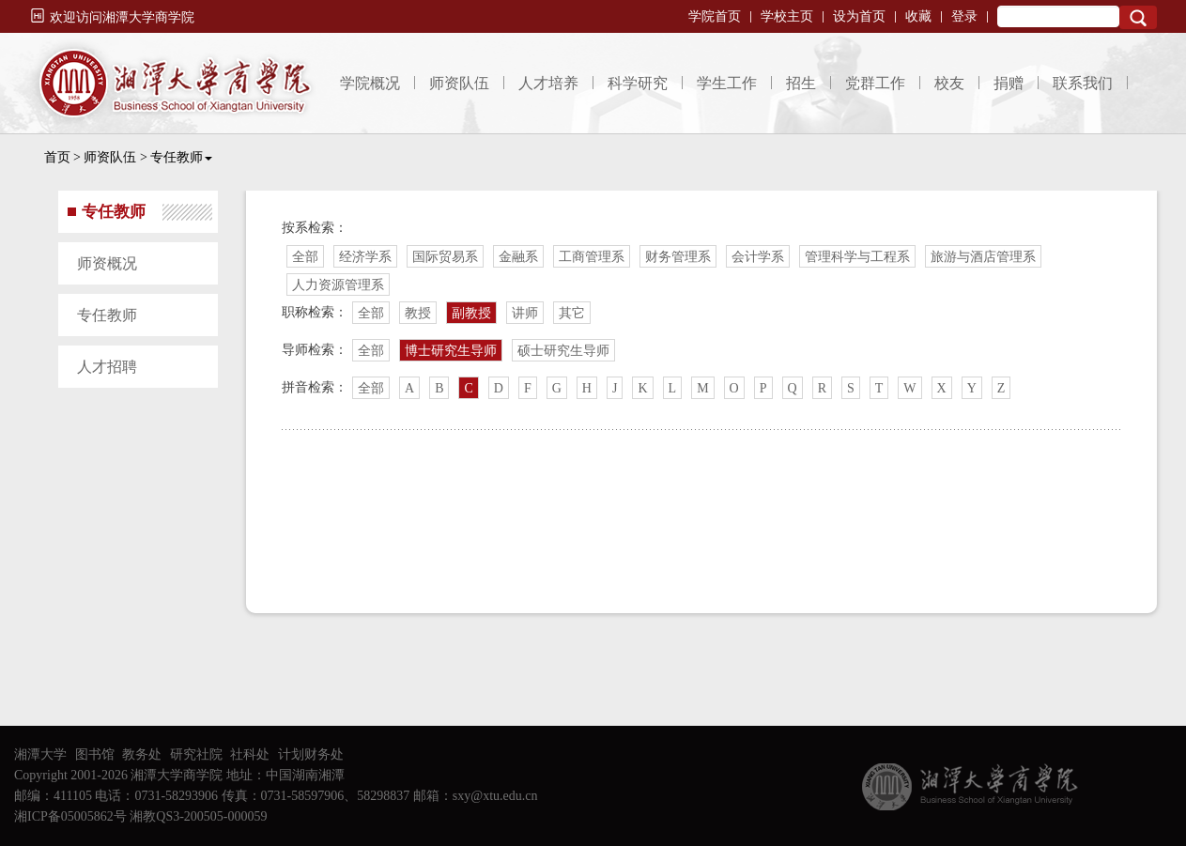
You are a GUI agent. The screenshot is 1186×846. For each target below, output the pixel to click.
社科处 (250, 754)
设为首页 (859, 16)
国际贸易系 (445, 257)
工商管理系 (591, 257)
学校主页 (787, 16)
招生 (801, 83)
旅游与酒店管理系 (983, 257)
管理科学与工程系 (857, 257)
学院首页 (714, 16)
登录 (964, 16)
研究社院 (196, 754)
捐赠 (1008, 83)
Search (1138, 17)
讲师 (525, 313)
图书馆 (95, 754)
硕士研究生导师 (563, 351)
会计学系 (758, 257)
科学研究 (638, 83)
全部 (305, 257)
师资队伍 (459, 83)
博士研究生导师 (451, 351)
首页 (57, 157)
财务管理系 (678, 257)
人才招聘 (107, 367)
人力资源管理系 (338, 285)
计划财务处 (311, 754)
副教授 (471, 313)
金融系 (518, 257)
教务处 (142, 754)
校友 (949, 83)
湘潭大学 (40, 754)
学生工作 (727, 83)
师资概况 (107, 263)
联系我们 (1083, 83)
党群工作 (875, 83)
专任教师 (181, 157)
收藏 (918, 16)
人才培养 (548, 83)
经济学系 (365, 257)
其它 (572, 313)
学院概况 (370, 83)
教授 (418, 313)
